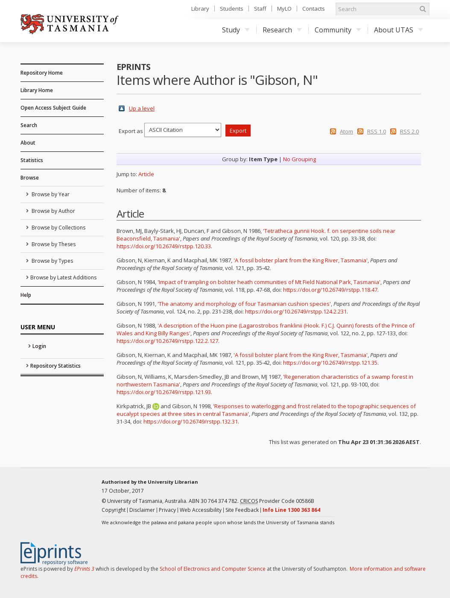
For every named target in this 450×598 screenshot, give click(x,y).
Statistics (31, 160)
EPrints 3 (84, 568)
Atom (346, 131)
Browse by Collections (57, 227)
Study (236, 30)
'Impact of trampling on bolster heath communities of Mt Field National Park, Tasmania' (269, 282)
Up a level (142, 108)
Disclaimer (142, 510)
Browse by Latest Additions (63, 277)
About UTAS (398, 30)
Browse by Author (52, 211)
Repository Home (41, 72)
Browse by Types (51, 260)
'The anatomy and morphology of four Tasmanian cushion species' (244, 304)
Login (39, 346)
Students (231, 8)
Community (338, 30)
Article (146, 174)
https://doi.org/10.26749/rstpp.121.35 (330, 362)
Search (28, 125)
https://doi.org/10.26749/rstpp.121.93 (164, 392)
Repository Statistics (55, 365)
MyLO (284, 8)
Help (25, 295)
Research (282, 30)
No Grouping (299, 159)
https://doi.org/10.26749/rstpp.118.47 (330, 289)
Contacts (313, 8)
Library (200, 8)
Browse (29, 177)
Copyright (114, 510)
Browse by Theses (53, 244)
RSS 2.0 (409, 131)
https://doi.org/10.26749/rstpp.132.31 (190, 421)
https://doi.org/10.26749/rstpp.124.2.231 (296, 311)
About (27, 142)
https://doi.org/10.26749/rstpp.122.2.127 (167, 341)
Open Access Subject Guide (53, 107)
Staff (260, 8)
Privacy (167, 510)
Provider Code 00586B (277, 501)
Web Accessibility (201, 510)
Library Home (36, 90)
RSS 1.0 (376, 131)
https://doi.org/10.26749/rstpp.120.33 (164, 246)
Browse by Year (50, 194)
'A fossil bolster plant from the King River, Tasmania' (301, 260)
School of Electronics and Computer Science (213, 568)
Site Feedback (242, 510)
